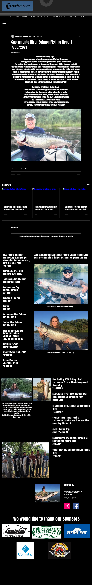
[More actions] (79, 36)
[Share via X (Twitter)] (17, 168)
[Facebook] (76, 506)
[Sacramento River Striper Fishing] (76, 195)
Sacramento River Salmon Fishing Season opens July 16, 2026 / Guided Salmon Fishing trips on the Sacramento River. (46, 208)
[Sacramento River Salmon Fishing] (15, 195)
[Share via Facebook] (12, 168)
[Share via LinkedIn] (21, 168)
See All (88, 185)
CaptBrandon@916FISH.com (72, 498)
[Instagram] (67, 506)
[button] (88, 23)
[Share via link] (26, 168)
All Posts (4, 23)
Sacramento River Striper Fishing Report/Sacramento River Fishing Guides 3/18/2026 (76, 208)
